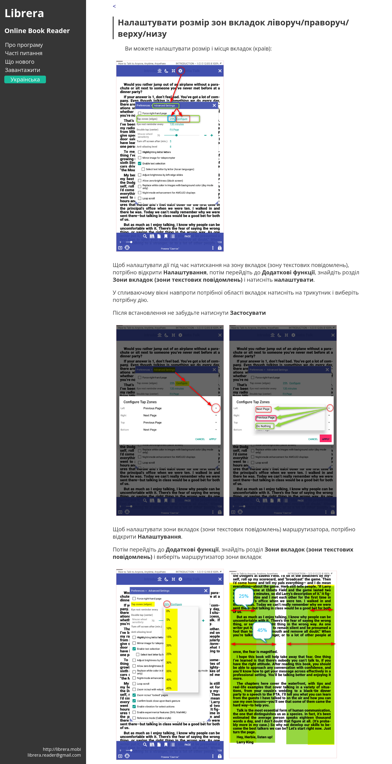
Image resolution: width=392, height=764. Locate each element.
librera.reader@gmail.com (54, 755)
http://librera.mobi (62, 749)
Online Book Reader (37, 30)
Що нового (19, 61)
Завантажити (22, 69)
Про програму (24, 44)
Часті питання (24, 53)
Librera (24, 13)
